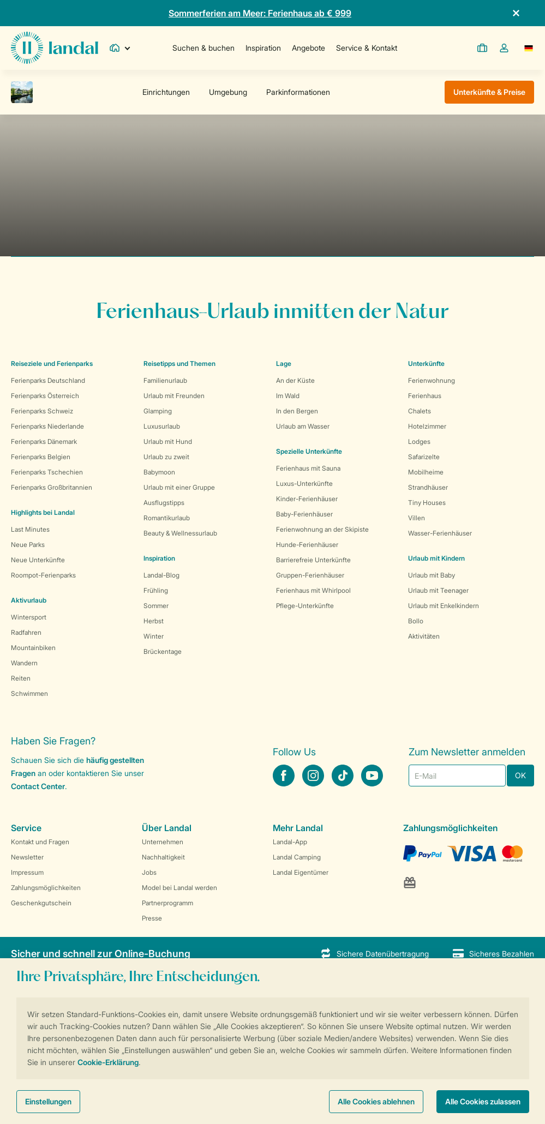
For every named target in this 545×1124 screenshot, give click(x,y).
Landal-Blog (161, 575)
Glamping (157, 411)
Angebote (308, 47)
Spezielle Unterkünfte (309, 451)
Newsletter (27, 857)
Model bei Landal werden (179, 887)
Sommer (156, 606)
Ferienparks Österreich (45, 396)
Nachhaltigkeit (163, 857)
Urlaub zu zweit (166, 457)
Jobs (149, 872)
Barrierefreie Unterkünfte (313, 560)
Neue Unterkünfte (38, 560)
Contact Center (38, 786)
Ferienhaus (424, 396)
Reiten (21, 678)
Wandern (24, 663)
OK (520, 775)
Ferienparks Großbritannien (51, 487)
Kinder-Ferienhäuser (307, 499)
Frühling (155, 590)
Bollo (415, 621)
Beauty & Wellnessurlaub (180, 533)
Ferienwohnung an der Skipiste (322, 529)
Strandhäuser (428, 487)
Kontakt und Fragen (40, 842)
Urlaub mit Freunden (174, 396)
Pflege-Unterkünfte (305, 606)
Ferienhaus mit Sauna (308, 468)
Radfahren (26, 632)
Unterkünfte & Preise (489, 92)
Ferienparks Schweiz (42, 411)
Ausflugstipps (163, 502)
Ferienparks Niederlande (47, 426)
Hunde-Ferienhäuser (307, 544)
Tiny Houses (427, 502)
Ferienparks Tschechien (47, 472)
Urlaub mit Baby (431, 575)
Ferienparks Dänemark (44, 441)
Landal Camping (297, 857)
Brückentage (162, 651)
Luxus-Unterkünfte (304, 483)
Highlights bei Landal (43, 512)
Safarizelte (424, 457)
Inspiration (263, 47)
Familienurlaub (165, 380)
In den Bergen (297, 411)
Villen (416, 518)
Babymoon (159, 472)
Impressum (27, 872)
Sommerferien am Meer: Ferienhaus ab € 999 (260, 13)
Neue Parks (28, 544)
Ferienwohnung (431, 380)
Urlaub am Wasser (303, 426)
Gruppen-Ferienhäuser (310, 575)
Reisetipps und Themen (179, 363)
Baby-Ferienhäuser (304, 514)
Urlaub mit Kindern (436, 558)
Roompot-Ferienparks (43, 575)
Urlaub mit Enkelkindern (443, 606)
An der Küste (295, 380)
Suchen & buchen (203, 47)
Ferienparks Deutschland (48, 380)
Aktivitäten (424, 636)
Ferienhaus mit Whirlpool (313, 590)
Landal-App (290, 842)
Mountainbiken (33, 648)
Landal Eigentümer (300, 872)
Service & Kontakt (366, 47)
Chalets (419, 411)
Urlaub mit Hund (167, 441)
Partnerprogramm (167, 903)
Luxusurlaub (161, 426)
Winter (153, 636)
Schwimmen (29, 693)
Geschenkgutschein (41, 903)
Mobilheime (426, 472)
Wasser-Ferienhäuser (440, 533)
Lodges (419, 441)
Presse (152, 918)
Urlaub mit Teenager (438, 590)
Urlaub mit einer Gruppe (179, 487)
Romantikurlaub (166, 518)
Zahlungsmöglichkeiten (46, 887)
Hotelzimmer (427, 426)
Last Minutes (30, 529)
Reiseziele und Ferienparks (52, 363)
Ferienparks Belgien (40, 457)
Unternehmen (162, 842)
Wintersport (28, 617)
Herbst (153, 621)
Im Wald (288, 396)
